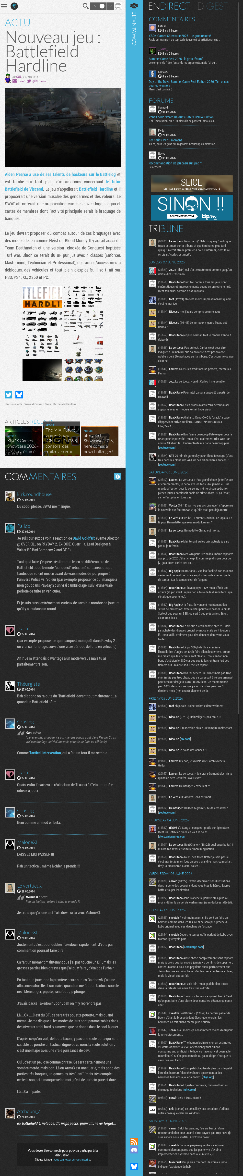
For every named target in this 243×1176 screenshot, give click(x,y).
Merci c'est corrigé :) (160, 89)
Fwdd (161, 130)
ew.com (185, 739)
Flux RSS (134, 1141)
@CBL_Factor (39, 81)
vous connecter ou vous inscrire (72, 1159)
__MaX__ (163, 49)
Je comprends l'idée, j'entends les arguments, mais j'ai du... (183, 62)
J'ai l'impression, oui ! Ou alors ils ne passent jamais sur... (182, 121)
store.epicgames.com (172, 836)
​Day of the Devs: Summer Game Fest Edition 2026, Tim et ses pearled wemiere (189, 83)
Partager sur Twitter (8, 394)
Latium (162, 26)
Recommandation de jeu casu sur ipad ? (175, 163)
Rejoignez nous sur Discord (134, 1149)
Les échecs (155, 167)
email (21, 81)
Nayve (161, 153)
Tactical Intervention (45, 752)
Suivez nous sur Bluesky (134, 1166)
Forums (161, 100)
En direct (169, 6)
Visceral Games (33, 404)
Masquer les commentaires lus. (117, 476)
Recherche (86, 6)
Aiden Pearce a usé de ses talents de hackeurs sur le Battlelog (60, 174)
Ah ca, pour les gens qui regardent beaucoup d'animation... (183, 144)
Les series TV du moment (165, 140)
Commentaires (172, 19)
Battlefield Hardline (96, 189)
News (48, 404)
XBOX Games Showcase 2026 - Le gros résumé (180, 36)
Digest (213, 6)
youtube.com (167, 447)
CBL (19, 76)
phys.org (208, 1077)
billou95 (163, 72)
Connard (163, 107)
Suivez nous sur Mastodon (134, 1158)
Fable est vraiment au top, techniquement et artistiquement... (184, 39)
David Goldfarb (84, 538)
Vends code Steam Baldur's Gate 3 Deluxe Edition (181, 117)
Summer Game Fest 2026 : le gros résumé (176, 59)
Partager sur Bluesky (19, 394)
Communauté (134, 564)
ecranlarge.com (193, 947)
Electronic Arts (13, 404)
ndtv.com (189, 1089)
